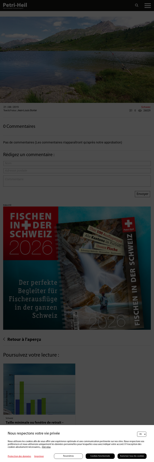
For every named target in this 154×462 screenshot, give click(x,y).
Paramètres (68, 456)
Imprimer (39, 456)
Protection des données (19, 456)
